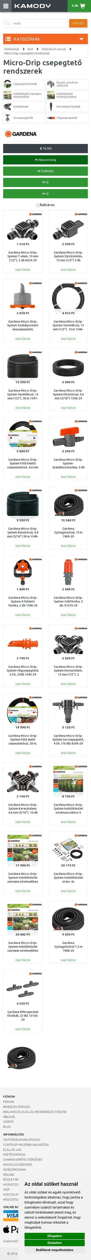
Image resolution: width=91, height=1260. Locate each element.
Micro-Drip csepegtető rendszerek (26, 53)
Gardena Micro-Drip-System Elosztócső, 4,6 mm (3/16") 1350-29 (68, 394)
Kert (30, 49)
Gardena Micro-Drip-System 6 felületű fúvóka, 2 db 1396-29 (22, 601)
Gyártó (8, 1121)
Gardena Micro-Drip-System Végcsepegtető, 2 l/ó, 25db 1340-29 (23, 670)
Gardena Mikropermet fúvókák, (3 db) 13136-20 (22, 1015)
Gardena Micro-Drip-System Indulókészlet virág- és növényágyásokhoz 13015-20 (70, 881)
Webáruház (11, 49)
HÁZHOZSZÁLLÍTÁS (15, 1184)
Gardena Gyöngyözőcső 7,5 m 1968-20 (68, 946)
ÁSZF (6, 1189)
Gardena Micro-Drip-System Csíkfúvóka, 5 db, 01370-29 (68, 601)
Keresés (78, 23)
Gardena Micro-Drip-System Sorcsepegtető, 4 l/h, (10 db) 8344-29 (68, 739)
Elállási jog (12, 1149)
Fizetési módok (14, 1154)
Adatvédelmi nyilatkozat (21, 1139)
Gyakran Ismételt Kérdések (22, 1159)
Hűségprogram (14, 1169)
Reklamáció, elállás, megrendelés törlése (35, 1112)
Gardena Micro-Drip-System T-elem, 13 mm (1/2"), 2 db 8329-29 (22, 256)
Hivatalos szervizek (17, 1164)
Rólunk (8, 1174)
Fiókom (8, 1102)
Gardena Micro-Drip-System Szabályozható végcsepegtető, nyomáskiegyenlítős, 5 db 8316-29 (22, 329)
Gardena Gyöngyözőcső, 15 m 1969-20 (68, 532)
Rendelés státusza (16, 1107)
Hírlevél (9, 1117)
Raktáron (47, 205)
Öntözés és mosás (54, 49)
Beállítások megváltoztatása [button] (54, 1250)
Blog (7, 1126)
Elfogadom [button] (54, 1236)
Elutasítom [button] (55, 1243)
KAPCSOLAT (11, 1194)
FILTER (46, 148)
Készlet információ (17, 1179)
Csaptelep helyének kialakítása (26, 1144)
